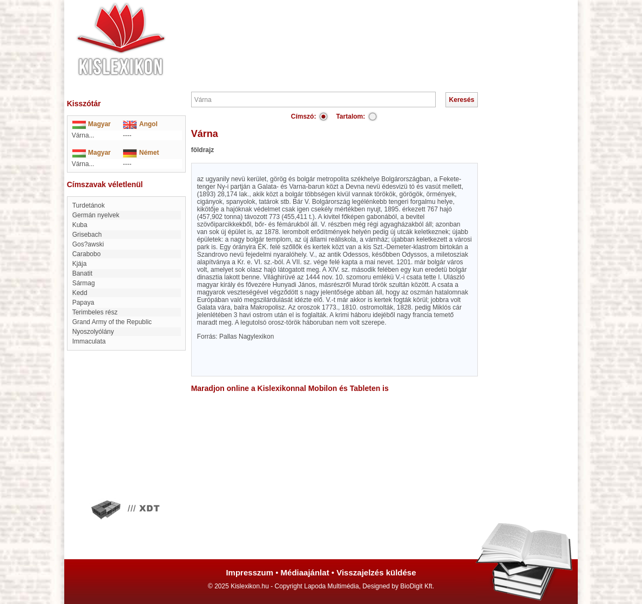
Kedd (79, 293)
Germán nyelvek (95, 215)
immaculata (89, 341)
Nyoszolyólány (93, 331)
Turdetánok (88, 205)
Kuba (79, 225)
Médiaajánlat (305, 572)
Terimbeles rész (95, 312)
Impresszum (249, 572)
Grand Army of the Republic (112, 322)
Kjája (79, 263)
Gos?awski (88, 244)
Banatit (82, 273)
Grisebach (87, 234)
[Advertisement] (353, 32)
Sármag (83, 283)
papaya (83, 302)
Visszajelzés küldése (376, 572)
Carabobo (86, 254)
